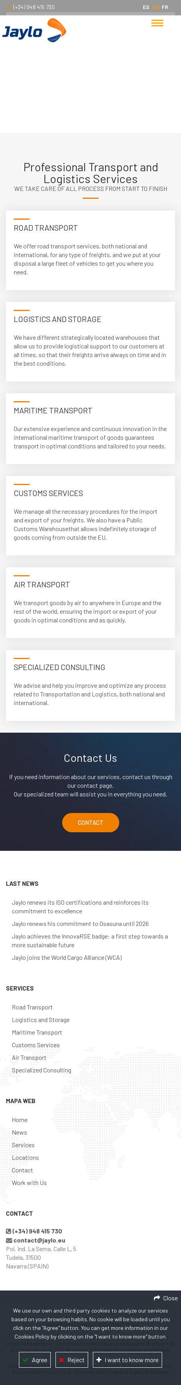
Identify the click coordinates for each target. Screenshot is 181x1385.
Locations (25, 1157)
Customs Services (36, 1044)
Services (23, 1144)
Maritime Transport (37, 1032)
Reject (76, 1359)
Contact (22, 1170)
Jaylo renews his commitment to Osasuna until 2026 (80, 923)
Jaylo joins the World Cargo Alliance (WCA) (67, 957)
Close (170, 1298)
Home (74, 100)
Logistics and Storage (41, 1019)
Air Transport (29, 1057)
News (19, 1132)
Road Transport (32, 1007)
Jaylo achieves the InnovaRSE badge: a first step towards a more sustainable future (90, 940)
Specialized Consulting (41, 1070)
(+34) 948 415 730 (34, 7)
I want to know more (132, 1359)
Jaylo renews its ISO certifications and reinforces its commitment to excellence (80, 906)
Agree (39, 1359)
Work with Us (29, 1182)
